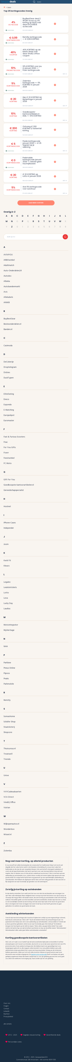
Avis (5, 292)
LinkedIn (6, 1011)
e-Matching (9, 410)
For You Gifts (10, 447)
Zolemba (8, 850)
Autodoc (7, 276)
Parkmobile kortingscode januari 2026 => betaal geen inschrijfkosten (32, 160)
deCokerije (9, 362)
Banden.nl (8, 329)
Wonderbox (9, 829)
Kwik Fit (7, 560)
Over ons (7, 1003)
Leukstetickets (10, 587)
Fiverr (6, 452)
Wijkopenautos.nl (11, 824)
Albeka (7, 281)
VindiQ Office (9, 802)
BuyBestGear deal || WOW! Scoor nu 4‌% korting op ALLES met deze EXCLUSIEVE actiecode (32, 22)
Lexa (6, 598)
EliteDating (9, 394)
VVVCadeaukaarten (12, 791)
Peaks (6, 678)
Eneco (6, 399)
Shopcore (8, 732)
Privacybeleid (8, 1016)
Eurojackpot (9, 415)
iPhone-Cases (10, 522)
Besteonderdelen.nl (12, 324)
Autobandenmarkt (12, 286)
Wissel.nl (7, 834)
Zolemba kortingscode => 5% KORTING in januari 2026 (31, 84)
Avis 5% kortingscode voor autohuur (32, 188)
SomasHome (9, 716)
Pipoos (7, 673)
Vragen (6, 1006)
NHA (6, 646)
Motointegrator (11, 625)
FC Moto (8, 463)
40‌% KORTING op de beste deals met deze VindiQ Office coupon (31, 52)
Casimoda (8, 345)
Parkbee (7, 662)
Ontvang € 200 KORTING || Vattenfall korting (32, 128)
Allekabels (8, 297)
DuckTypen (9, 378)
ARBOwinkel (9, 260)
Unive (6, 775)
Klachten (7, 1014)
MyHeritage (9, 630)
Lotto (6, 592)
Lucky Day (8, 603)
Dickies (7, 372)
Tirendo (7, 759)
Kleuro (7, 566)
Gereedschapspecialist (14, 490)
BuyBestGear (9, 318)
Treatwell (8, 754)
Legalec (7, 582)
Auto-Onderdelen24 (13, 270)
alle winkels (8, 1024)
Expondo (8, 404)
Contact (6, 1008)
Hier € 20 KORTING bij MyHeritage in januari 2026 (32, 99)
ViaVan (7, 807)
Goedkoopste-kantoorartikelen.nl (19, 485)
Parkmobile (9, 684)
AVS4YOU (8, 254)
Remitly (7, 700)
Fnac (6, 442)
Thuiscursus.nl (10, 748)
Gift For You (9, 479)
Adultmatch (9, 265)
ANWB (7, 302)
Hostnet (7, 506)
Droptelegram (10, 367)
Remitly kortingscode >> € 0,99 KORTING (32, 38)
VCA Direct (9, 797)
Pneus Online (9, 668)
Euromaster (9, 420)
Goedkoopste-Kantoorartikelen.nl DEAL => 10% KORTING (32, 114)
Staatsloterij (9, 727)
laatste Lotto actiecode (39, 954)
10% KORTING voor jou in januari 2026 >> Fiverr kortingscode (32, 68)
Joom (6, 544)
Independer (9, 528)
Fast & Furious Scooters (14, 437)
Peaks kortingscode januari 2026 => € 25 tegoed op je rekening (32, 144)
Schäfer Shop (9, 721)
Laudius (7, 608)
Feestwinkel (9, 458)
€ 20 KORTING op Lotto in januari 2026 (32, 175)
